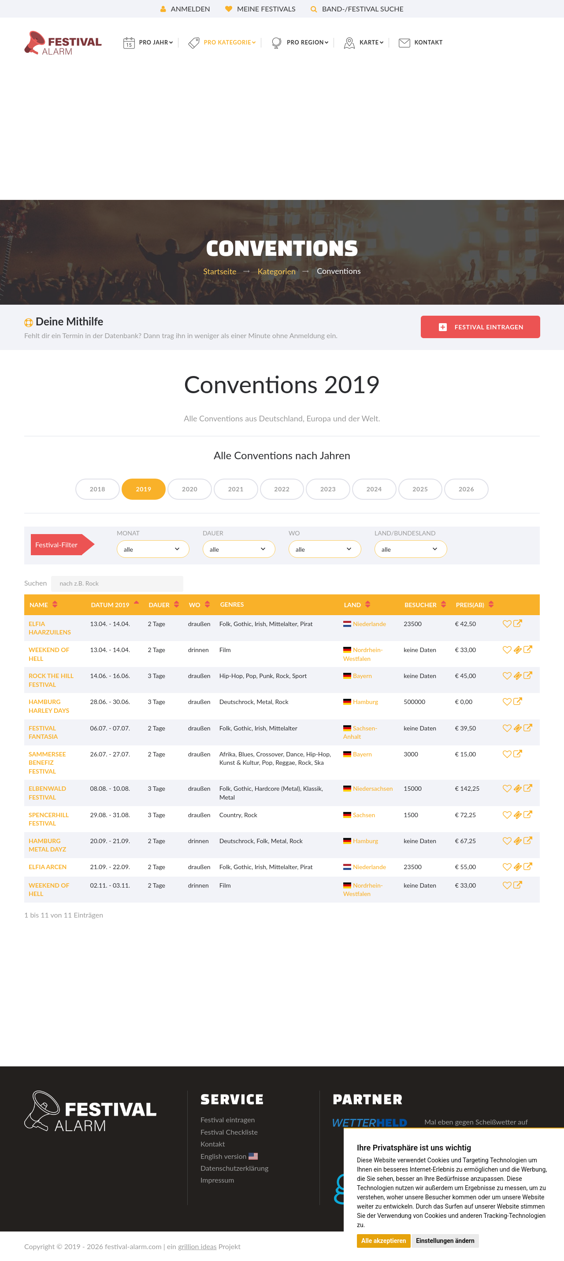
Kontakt (454, 42)
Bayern (357, 675)
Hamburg (360, 701)
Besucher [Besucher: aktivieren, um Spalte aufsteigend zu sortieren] (420, 604)
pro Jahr (163, 42)
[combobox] (153, 549)
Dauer (213, 533)
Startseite (219, 271)
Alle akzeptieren (383, 1240)
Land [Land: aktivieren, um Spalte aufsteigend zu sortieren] (352, 604)
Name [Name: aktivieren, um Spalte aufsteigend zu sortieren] (39, 604)
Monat (128, 533)
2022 (281, 489)
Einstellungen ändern (445, 1240)
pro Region (324, 42)
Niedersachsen (368, 788)
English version (229, 1156)
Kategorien (277, 271)
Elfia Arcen (48, 866)
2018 (82, 489)
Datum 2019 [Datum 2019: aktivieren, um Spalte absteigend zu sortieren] (110, 604)
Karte (391, 42)
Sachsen (359, 815)
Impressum (217, 1180)
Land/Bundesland (405, 533)
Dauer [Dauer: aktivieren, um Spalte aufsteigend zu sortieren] (159, 604)
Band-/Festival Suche (357, 8)
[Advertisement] (282, 133)
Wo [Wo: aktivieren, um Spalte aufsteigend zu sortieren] (194, 604)
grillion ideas (197, 1246)
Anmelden (185, 8)
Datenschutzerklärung (234, 1168)
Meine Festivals (260, 8)
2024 (382, 489)
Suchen (103, 584)
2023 (332, 489)
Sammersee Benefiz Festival (47, 762)
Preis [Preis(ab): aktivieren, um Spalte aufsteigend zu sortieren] (470, 604)
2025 (432, 489)
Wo (294, 533)
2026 (482, 489)
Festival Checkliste (229, 1132)
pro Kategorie (241, 42)
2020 (182, 489)
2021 (232, 489)
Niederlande (364, 623)
